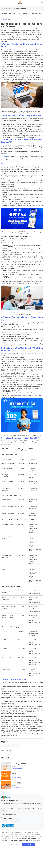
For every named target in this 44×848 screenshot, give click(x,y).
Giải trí (18, 13)
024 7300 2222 (7, 818)
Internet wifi (15, 746)
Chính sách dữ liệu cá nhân (28, 838)
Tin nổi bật (4, 13)
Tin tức (8, 8)
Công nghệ (5, 746)
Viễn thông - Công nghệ (19, 8)
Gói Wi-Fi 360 (16, 783)
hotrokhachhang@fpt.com (10, 814)
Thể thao (24, 13)
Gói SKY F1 (15, 773)
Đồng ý (28, 844)
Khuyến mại (12, 13)
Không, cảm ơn (15, 844)
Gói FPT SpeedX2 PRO (19, 764)
